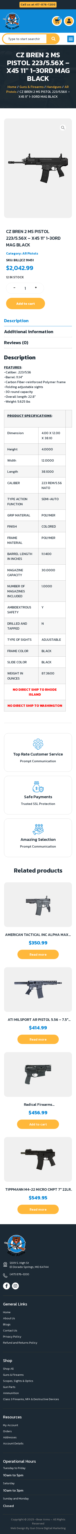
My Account (10, 1425)
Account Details (13, 1443)
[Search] (53, 38)
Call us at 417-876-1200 (38, 4)
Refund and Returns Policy (20, 1343)
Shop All (8, 1369)
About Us (9, 1318)
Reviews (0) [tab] (16, 342)
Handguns (54, 86)
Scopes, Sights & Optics (18, 1381)
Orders (7, 1431)
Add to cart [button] (38, 1124)
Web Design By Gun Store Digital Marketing (38, 1528)
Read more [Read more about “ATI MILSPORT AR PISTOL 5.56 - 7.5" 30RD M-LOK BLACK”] (38, 1039)
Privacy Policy (12, 1337)
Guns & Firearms (31, 86)
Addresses (10, 1437)
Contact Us (10, 1330)
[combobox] (24, 38)
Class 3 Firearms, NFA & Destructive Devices (31, 1399)
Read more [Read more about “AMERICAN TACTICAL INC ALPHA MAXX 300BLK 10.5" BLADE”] (38, 954)
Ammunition (11, 1393)
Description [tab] (16, 320)
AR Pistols (30, 253)
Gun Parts (9, 1387)
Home (11, 86)
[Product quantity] (25, 288)
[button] (70, 39)
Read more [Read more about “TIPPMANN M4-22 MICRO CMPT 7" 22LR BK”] (38, 1209)
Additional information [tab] (28, 331)
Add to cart (25, 303)
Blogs (7, 1324)
